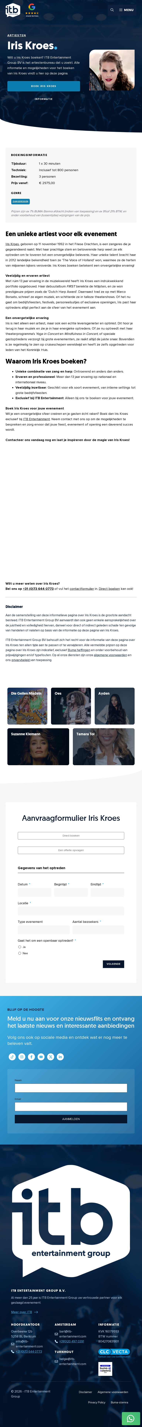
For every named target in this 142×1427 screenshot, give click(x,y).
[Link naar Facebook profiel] (31, 1056)
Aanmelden (71, 1119)
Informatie (44, 99)
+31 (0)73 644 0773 (38, 589)
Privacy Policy (96, 1402)
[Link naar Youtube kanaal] (41, 1056)
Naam (18, 1080)
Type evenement (30, 922)
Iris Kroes (12, 244)
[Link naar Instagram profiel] (21, 1056)
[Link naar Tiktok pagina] (12, 1056)
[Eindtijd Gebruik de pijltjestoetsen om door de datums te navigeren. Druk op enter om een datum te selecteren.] (107, 892)
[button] (112, 10)
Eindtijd (96, 884)
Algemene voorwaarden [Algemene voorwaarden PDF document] (113, 1392)
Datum (23, 884)
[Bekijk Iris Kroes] (27, 706)
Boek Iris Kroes (43, 86)
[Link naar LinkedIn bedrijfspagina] (60, 1056)
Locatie (23, 903)
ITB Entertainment (36, 419)
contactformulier (82, 589)
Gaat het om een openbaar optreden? (45, 941)
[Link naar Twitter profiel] (50, 1056)
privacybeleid (20, 660)
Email (18, 1099)
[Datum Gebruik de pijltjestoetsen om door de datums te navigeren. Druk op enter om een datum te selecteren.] (34, 892)
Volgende (113, 964)
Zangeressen (20, 201)
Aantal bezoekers (85, 922)
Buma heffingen (79, 650)
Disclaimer (85, 1392)
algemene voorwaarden (110, 655)
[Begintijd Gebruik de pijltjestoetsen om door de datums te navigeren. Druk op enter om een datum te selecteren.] (71, 892)
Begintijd (60, 884)
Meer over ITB (21, 1312)
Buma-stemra (119, 1402)
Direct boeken (109, 589)
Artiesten (16, 35)
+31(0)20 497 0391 (71, 1341)
